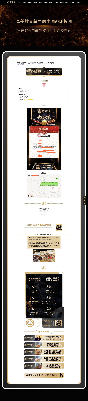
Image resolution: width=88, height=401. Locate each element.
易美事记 (24, 2)
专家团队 (35, 2)
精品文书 (51, 2)
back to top (84, 203)
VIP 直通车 (46, 2)
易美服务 (30, 2)
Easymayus (11, 2)
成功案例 (56, 2)
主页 (19, 2)
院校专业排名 (61, 2)
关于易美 (72, 2)
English (78, 2)
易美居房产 (67, 2)
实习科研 (40, 2)
